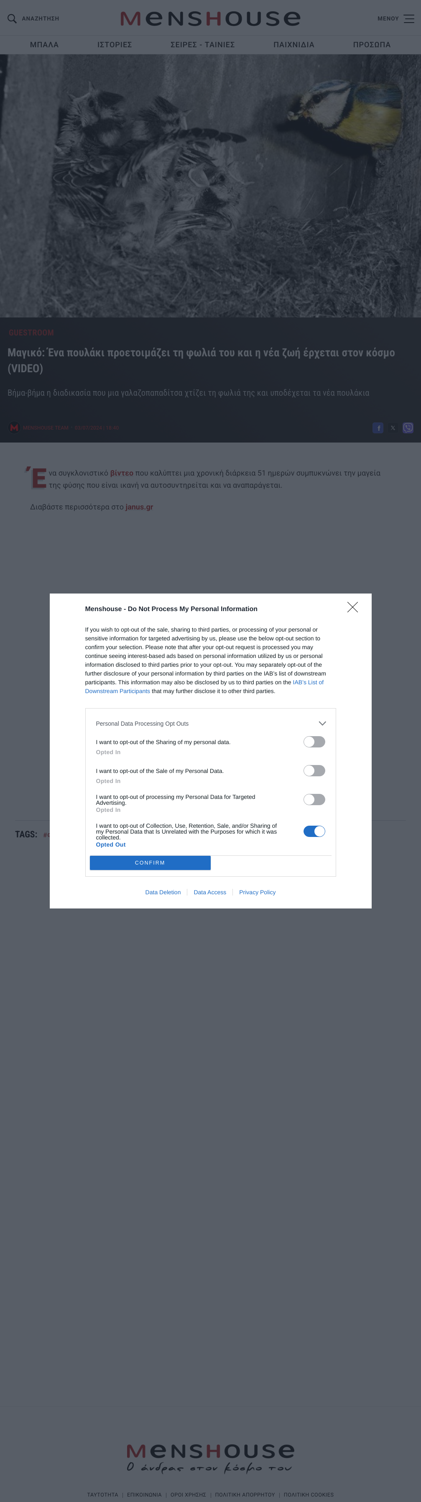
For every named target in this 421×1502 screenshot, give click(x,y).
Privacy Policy (257, 892)
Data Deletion (163, 892)
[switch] (314, 741)
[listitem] (210, 723)
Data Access (210, 892)
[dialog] (211, 751)
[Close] (355, 610)
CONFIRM (150, 863)
